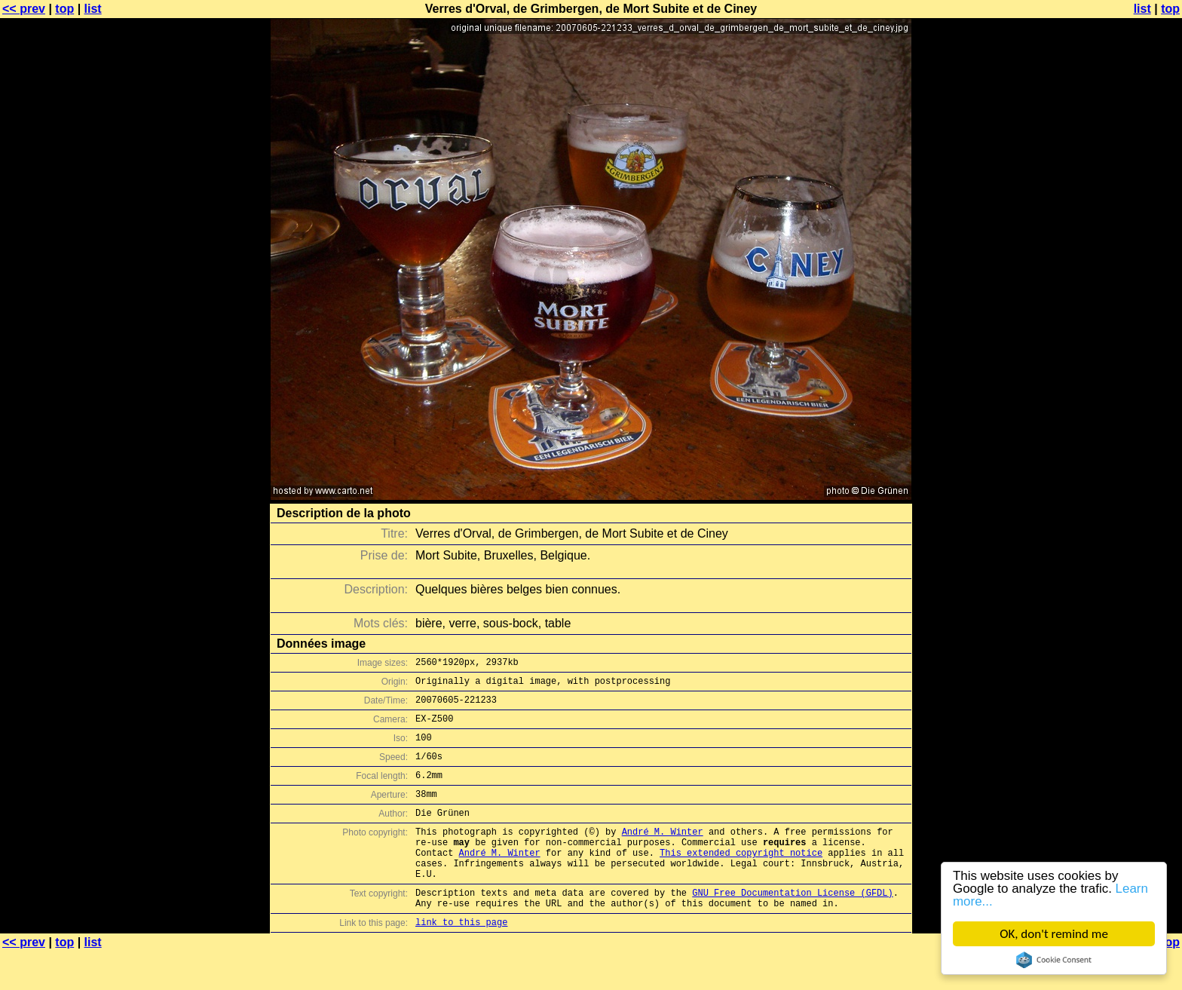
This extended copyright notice (741, 879)
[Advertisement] (1121, 373)
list (93, 8)
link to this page (461, 960)
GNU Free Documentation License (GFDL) (792, 926)
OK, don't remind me (1054, 934)
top (64, 8)
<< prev (23, 8)
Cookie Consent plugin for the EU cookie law (1054, 960)
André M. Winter (662, 853)
